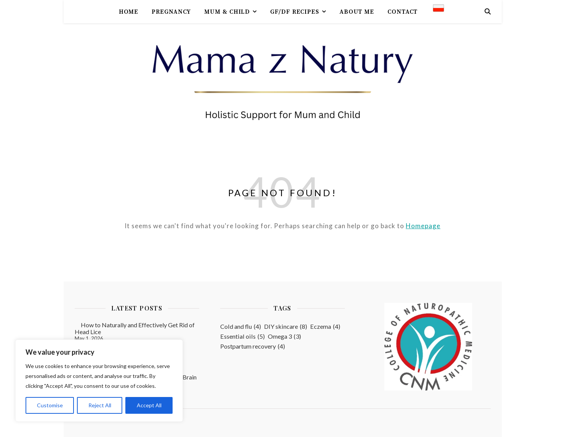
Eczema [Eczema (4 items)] (325, 326)
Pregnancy (171, 12)
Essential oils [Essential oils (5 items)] (242, 336)
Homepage (423, 226)
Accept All (149, 405)
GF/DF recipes (294, 12)
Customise (50, 405)
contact (402, 12)
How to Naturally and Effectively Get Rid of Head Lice (135, 328)
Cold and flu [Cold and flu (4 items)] (240, 326)
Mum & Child (227, 12)
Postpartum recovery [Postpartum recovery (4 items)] (252, 346)
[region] (99, 380)
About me (356, 12)
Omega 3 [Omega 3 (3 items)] (284, 336)
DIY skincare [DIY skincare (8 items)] (285, 326)
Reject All (99, 405)
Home (129, 12)
